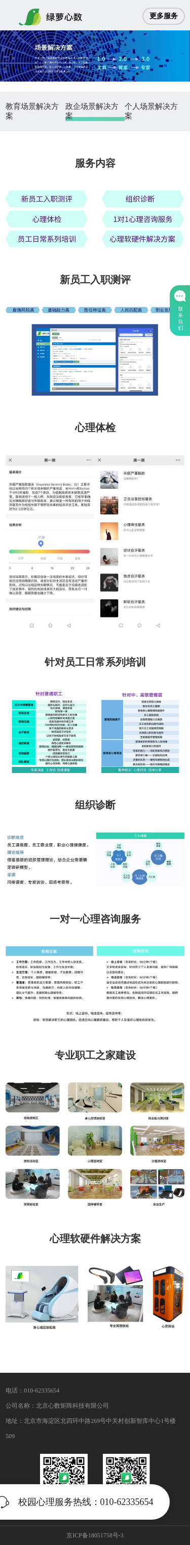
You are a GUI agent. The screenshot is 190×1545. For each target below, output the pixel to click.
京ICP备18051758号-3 (95, 1535)
